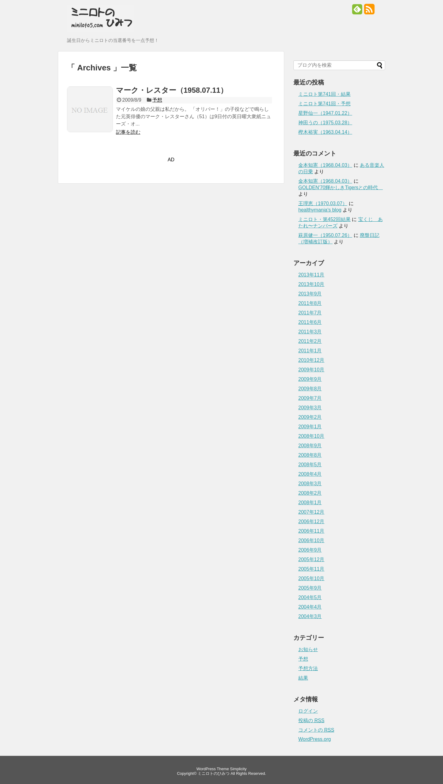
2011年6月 (310, 322)
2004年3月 (310, 616)
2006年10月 (311, 540)
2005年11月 (311, 569)
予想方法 (308, 668)
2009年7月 (310, 398)
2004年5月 (310, 597)
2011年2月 (310, 341)
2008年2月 (310, 493)
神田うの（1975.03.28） (325, 122)
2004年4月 (310, 607)
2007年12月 (311, 512)
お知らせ (308, 649)
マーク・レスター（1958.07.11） (172, 90)
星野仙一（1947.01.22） (325, 113)
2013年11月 (311, 274)
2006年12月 (311, 521)
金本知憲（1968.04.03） (325, 165)
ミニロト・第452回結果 (324, 219)
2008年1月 (310, 502)
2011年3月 (310, 331)
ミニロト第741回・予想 (324, 103)
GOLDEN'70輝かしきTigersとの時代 (340, 187)
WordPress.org (314, 739)
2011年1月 (310, 350)
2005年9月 (310, 588)
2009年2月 (310, 417)
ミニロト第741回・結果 (324, 94)
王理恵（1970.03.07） (322, 203)
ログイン (308, 711)
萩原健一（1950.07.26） (325, 235)
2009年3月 (310, 407)
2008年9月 (310, 445)
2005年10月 (311, 578)
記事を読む (128, 132)
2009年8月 (310, 388)
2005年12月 (311, 559)
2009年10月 (311, 369)
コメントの (316, 730)
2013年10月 (311, 284)
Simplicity (238, 769)
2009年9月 (310, 379)
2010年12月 (311, 360)
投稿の (311, 720)
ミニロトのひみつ (213, 773)
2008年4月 (310, 474)
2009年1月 (310, 426)
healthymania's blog (319, 209)
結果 (303, 678)
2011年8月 (310, 303)
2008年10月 (311, 436)
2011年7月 (310, 312)
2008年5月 (310, 464)
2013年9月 (310, 293)
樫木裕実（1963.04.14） (325, 132)
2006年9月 (310, 550)
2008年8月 (310, 455)
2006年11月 (311, 531)
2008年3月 (310, 483)
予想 (157, 100)
